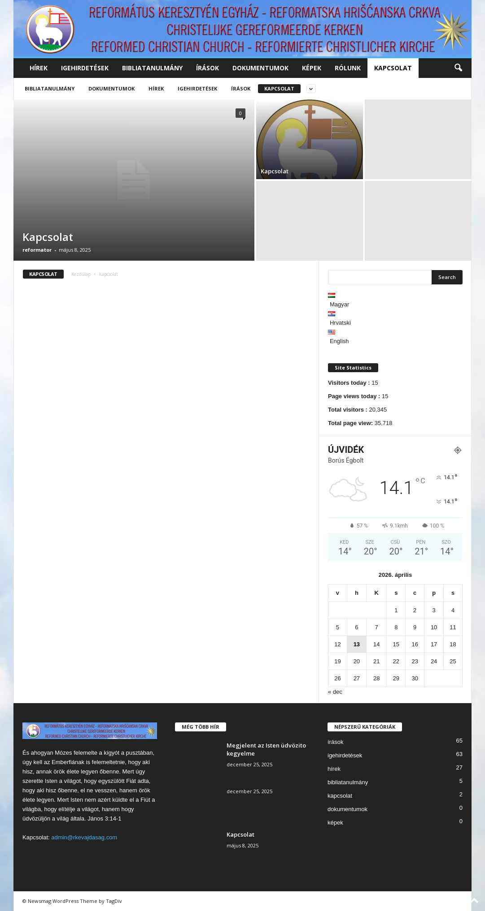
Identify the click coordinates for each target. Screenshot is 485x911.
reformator (37, 249)
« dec (335, 691)
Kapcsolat (47, 236)
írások (207, 68)
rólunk (348, 68)
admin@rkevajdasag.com (84, 837)
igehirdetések (85, 68)
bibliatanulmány (152, 68)
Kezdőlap (81, 274)
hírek (39, 68)
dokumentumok (260, 68)
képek (311, 68)
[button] (458, 68)
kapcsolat (393, 68)
